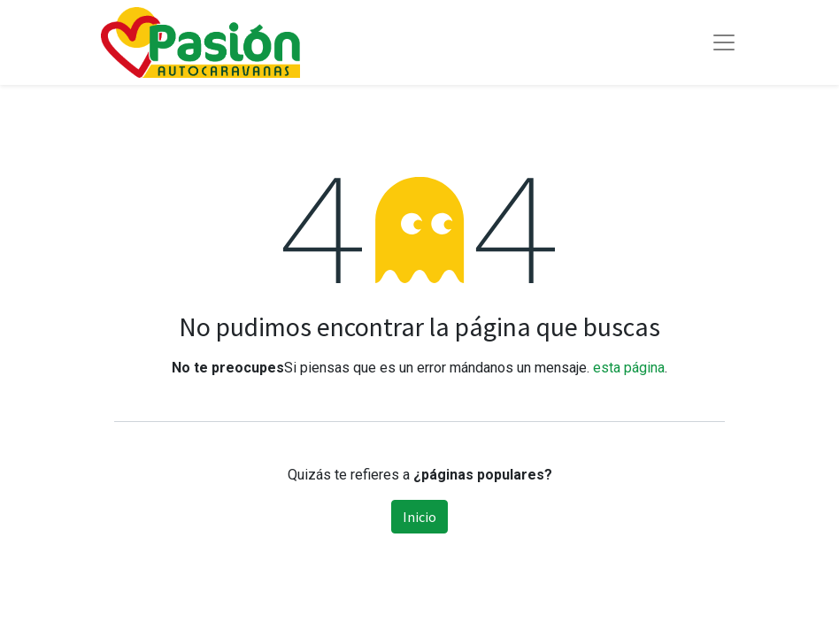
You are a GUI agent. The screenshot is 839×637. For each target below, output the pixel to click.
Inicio (419, 517)
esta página (629, 367)
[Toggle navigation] (724, 42)
